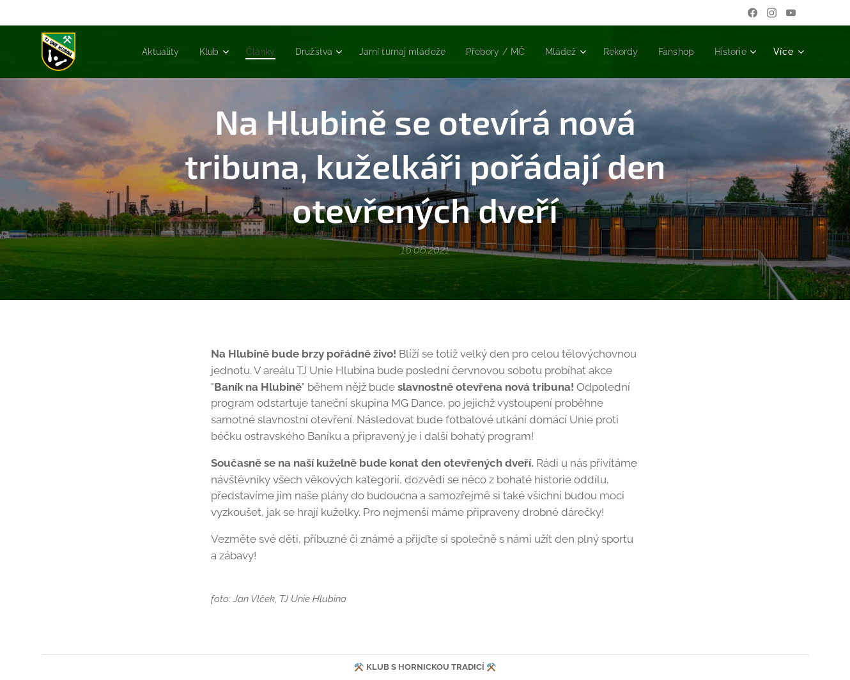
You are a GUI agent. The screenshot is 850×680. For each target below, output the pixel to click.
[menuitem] (127, 52)
